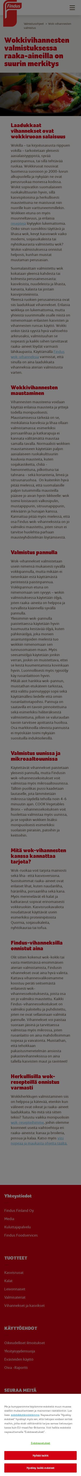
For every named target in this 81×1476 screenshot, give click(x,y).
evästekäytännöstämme (25, 1415)
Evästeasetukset (40, 1443)
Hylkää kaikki (40, 1455)
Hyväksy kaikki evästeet (41, 1467)
